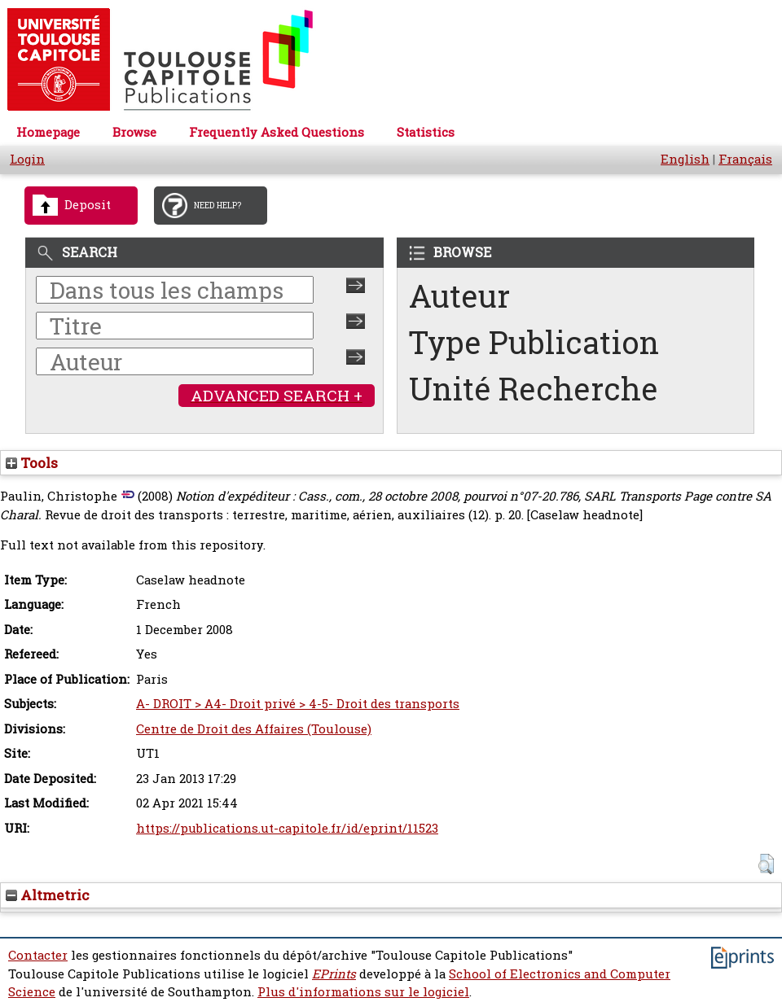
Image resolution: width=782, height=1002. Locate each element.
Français (745, 159)
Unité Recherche (533, 388)
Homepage (48, 132)
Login (27, 159)
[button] (766, 864)
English (685, 159)
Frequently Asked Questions (276, 132)
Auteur (459, 296)
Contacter (38, 955)
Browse (134, 132)
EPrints (334, 973)
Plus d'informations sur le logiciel (363, 991)
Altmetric (48, 895)
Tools (32, 462)
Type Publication (534, 342)
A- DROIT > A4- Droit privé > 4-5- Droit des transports (297, 703)
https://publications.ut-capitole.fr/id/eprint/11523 (287, 828)
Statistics (426, 132)
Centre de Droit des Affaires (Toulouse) (253, 728)
